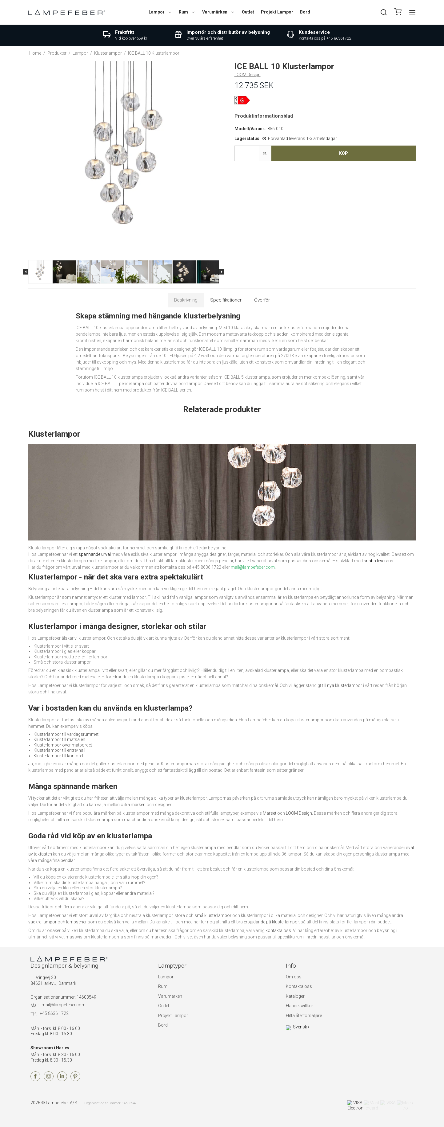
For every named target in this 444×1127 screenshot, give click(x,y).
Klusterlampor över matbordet (63, 745)
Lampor (160, 12)
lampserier (76, 921)
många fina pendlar (56, 860)
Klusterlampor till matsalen (59, 739)
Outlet (248, 12)
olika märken (133, 804)
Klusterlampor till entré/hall (59, 750)
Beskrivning (186, 300)
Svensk (296, 1026)
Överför (262, 300)
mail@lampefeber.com (64, 1004)
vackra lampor (42, 921)
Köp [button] (343, 153)
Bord (305, 12)
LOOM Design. (299, 813)
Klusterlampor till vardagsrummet (66, 734)
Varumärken (218, 12)
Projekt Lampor (277, 12)
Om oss (294, 976)
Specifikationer (226, 300)
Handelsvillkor (299, 1005)
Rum (187, 12)
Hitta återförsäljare (304, 1015)
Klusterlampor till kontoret (58, 755)
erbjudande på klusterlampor (271, 921)
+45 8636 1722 (54, 1013)
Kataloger (295, 996)
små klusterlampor (212, 915)
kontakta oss (278, 930)
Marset (269, 813)
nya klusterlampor (344, 685)
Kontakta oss (299, 986)
